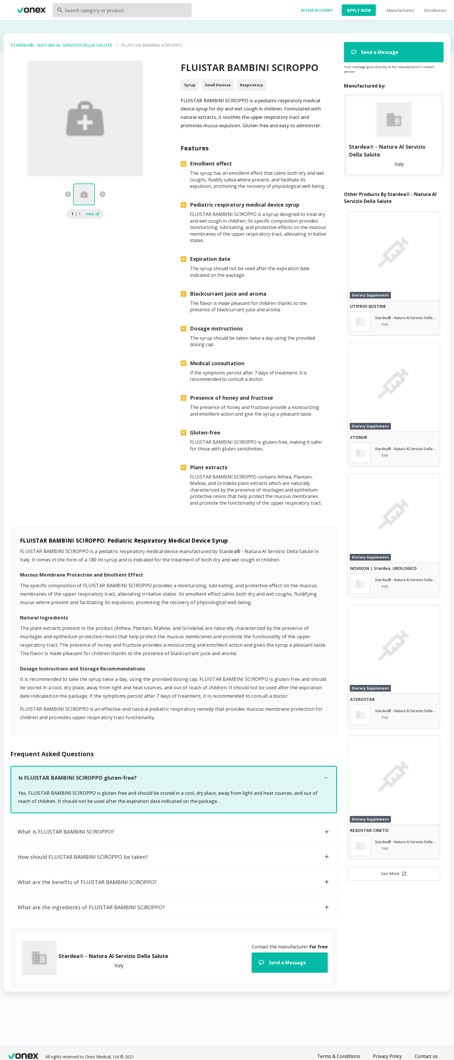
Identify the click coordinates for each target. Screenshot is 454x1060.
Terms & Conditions (338, 1056)
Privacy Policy (387, 1056)
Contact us (426, 1056)
